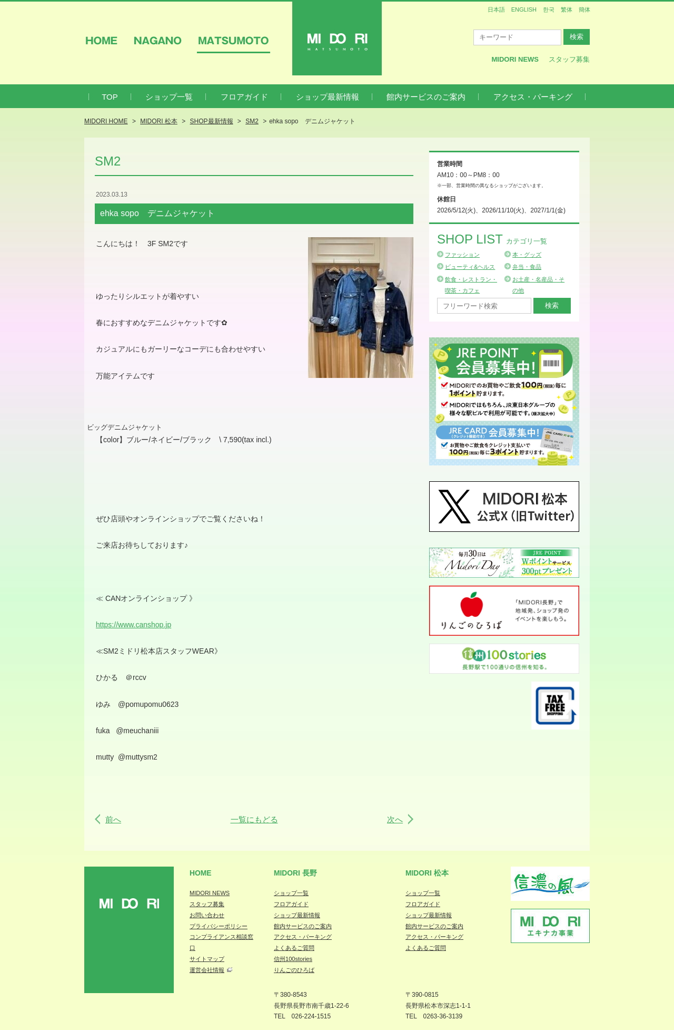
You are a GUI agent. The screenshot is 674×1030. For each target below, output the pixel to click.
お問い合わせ (207, 915)
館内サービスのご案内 (425, 96)
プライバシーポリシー (218, 926)
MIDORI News (515, 59)
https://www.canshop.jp (133, 624)
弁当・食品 (526, 267)
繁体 (566, 9)
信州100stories (293, 959)
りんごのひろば (294, 970)
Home (201, 873)
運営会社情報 (207, 970)
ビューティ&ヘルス (470, 267)
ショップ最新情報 (327, 96)
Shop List (492, 239)
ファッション (462, 254)
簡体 (584, 9)
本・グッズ (526, 254)
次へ (395, 819)
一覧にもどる (254, 819)
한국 (548, 9)
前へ (113, 819)
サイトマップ (207, 959)
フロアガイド (244, 96)
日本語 (496, 9)
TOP (110, 96)
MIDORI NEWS (210, 893)
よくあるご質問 (294, 948)
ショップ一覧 (169, 96)
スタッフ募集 (569, 59)
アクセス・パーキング (532, 96)
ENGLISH (524, 9)
